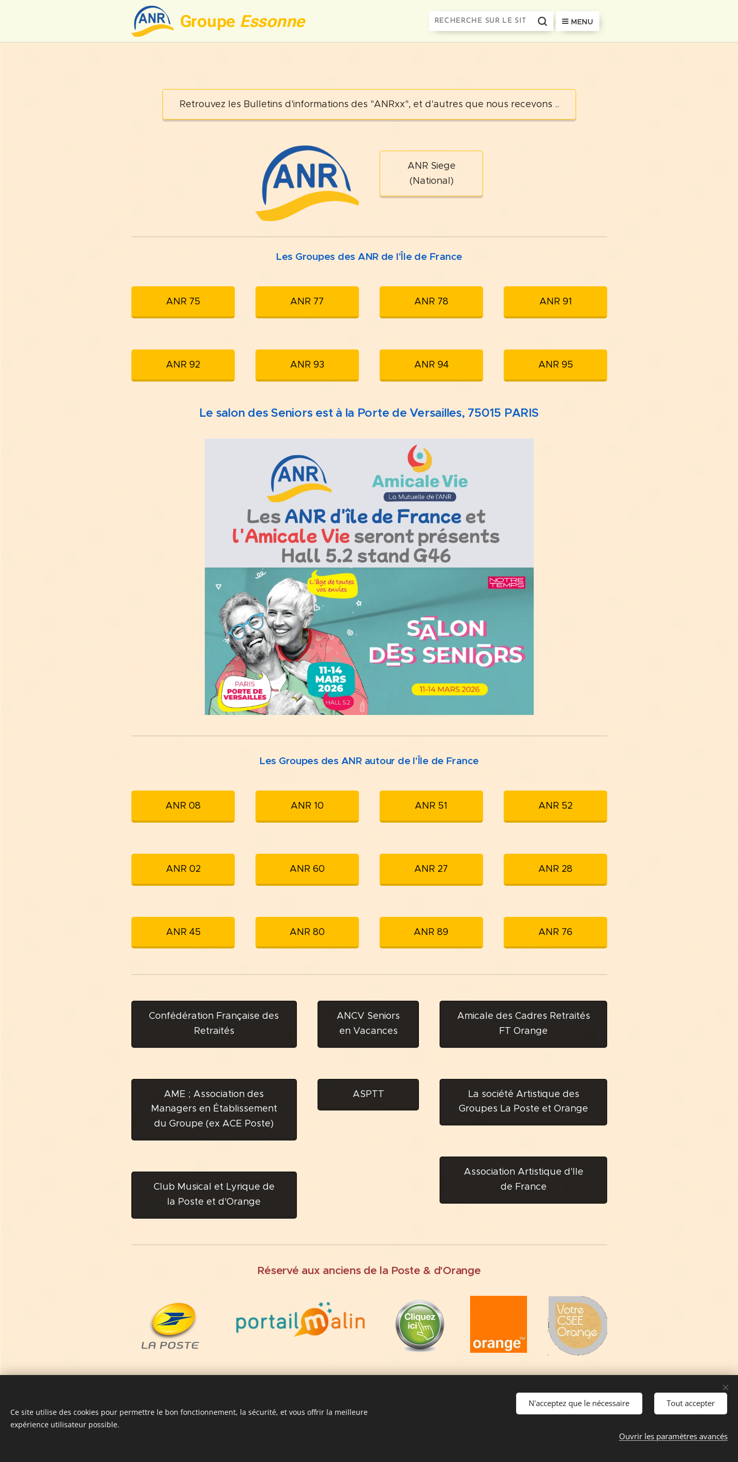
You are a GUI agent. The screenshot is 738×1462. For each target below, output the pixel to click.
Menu (577, 21)
